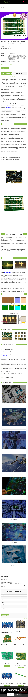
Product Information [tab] (7, 73)
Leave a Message (5, 615)
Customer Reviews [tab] (18, 73)
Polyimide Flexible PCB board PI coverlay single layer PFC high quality (20, 646)
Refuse (17, 694)
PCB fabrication (8, 107)
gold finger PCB (7, 272)
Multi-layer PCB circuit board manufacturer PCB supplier (6, 632)
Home (2, 6)
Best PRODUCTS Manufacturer (11, 6)
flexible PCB (4, 355)
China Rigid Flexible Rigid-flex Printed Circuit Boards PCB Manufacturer (7, 646)
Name (2, 593)
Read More (7, 666)
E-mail (2, 602)
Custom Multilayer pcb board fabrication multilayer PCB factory (19, 631)
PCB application (5, 366)
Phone (2, 598)
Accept (10, 694)
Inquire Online (5, 68)
